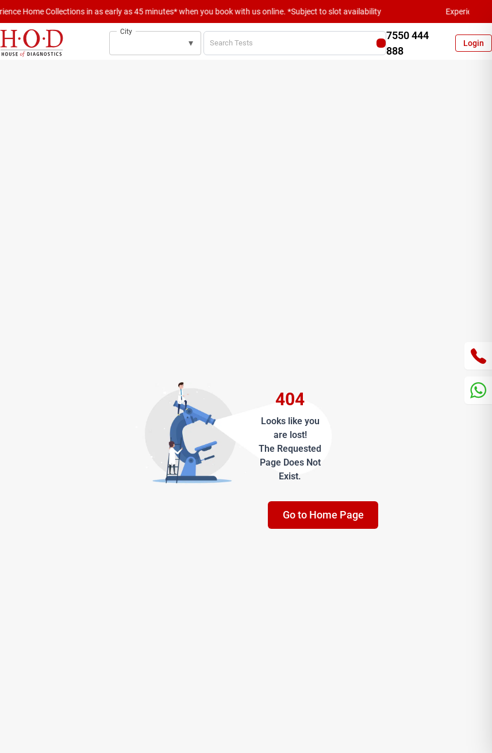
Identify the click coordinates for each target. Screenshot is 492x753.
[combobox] (147, 43)
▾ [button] (191, 42)
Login (473, 43)
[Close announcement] (480, 11)
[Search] (381, 43)
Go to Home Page (323, 515)
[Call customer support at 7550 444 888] (409, 43)
